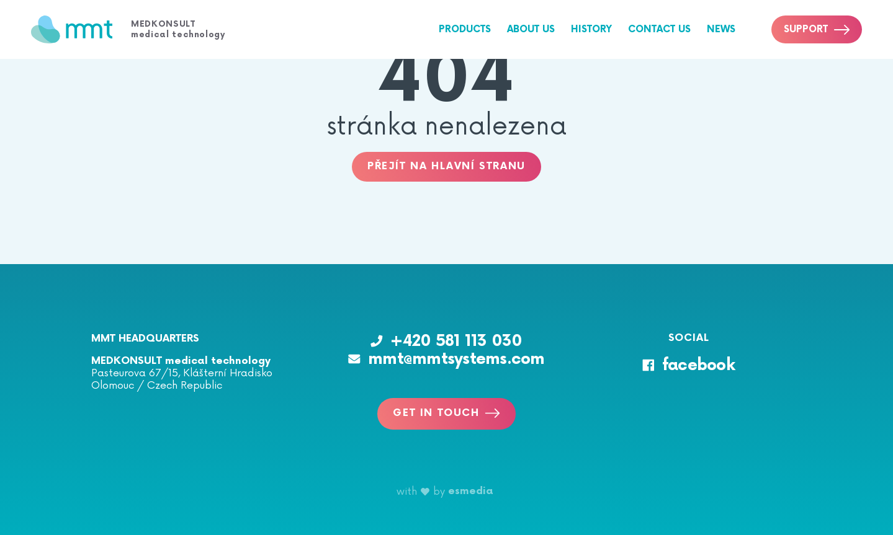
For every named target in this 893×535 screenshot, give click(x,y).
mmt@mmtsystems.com (446, 359)
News (721, 29)
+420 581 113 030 (446, 341)
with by (445, 491)
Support (817, 29)
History (591, 29)
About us (531, 29)
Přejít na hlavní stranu (446, 166)
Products (465, 29)
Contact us (659, 29)
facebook (688, 365)
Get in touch (446, 413)
